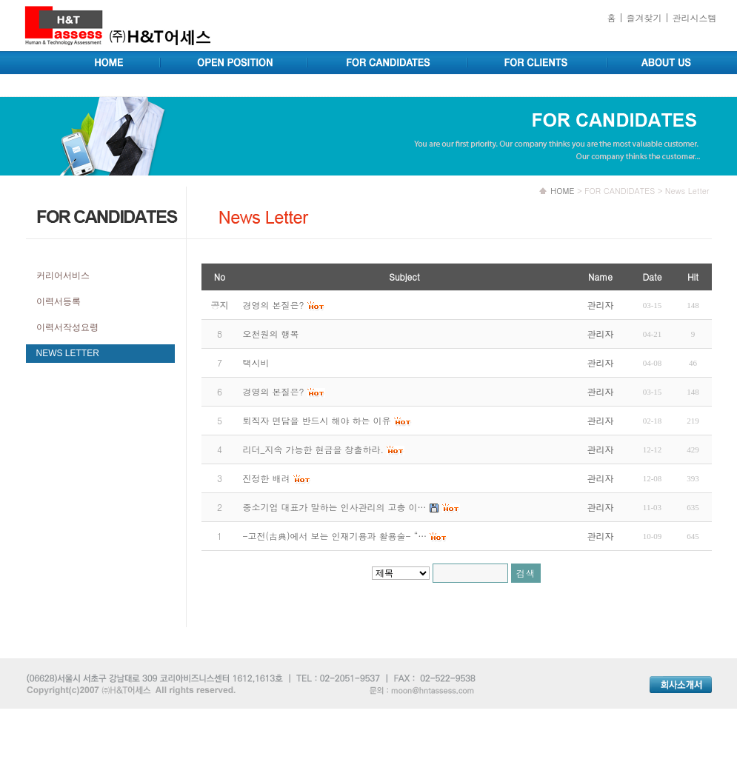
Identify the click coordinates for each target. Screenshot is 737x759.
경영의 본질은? (273, 391)
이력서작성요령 (67, 327)
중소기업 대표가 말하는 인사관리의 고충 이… (335, 507)
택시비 (256, 362)
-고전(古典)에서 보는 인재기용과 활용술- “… (335, 535)
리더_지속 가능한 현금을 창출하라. (313, 449)
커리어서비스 (63, 275)
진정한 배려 (266, 478)
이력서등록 (58, 301)
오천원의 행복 (271, 333)
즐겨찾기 (643, 17)
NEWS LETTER (67, 353)
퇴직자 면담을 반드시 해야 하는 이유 (317, 420)
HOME (562, 190)
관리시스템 (695, 17)
